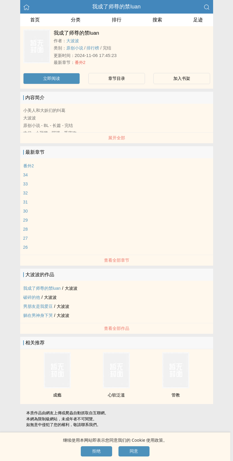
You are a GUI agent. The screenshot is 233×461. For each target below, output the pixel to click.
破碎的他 (31, 297)
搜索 (157, 19)
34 (25, 174)
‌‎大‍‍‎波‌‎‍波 (72, 40)
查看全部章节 (116, 260)
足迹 (198, 19)
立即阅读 (51, 78)
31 (25, 202)
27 (25, 238)
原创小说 (74, 48)
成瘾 (57, 395)
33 (25, 184)
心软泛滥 (116, 395)
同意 (134, 451)
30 (25, 211)
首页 (35, 19)
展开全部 (116, 137)
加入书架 (181, 78)
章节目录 (116, 78)
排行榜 (93, 48)
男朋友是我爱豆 (38, 306)
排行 (116, 19)
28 (25, 229)
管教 (176, 395)
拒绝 (96, 451)
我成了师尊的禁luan (116, 7)
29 (25, 220)
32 (25, 193)
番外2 (80, 62)
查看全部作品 (116, 328)
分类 (75, 19)
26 (25, 247)
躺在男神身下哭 (38, 315)
